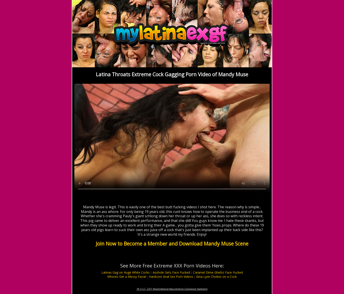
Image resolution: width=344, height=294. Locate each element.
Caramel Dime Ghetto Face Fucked (218, 272)
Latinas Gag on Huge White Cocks (125, 272)
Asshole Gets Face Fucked (171, 272)
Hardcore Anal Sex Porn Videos (171, 276)
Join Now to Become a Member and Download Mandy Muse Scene (172, 243)
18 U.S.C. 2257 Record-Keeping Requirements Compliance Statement (172, 288)
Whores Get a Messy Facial (126, 276)
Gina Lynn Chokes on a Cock (216, 276)
